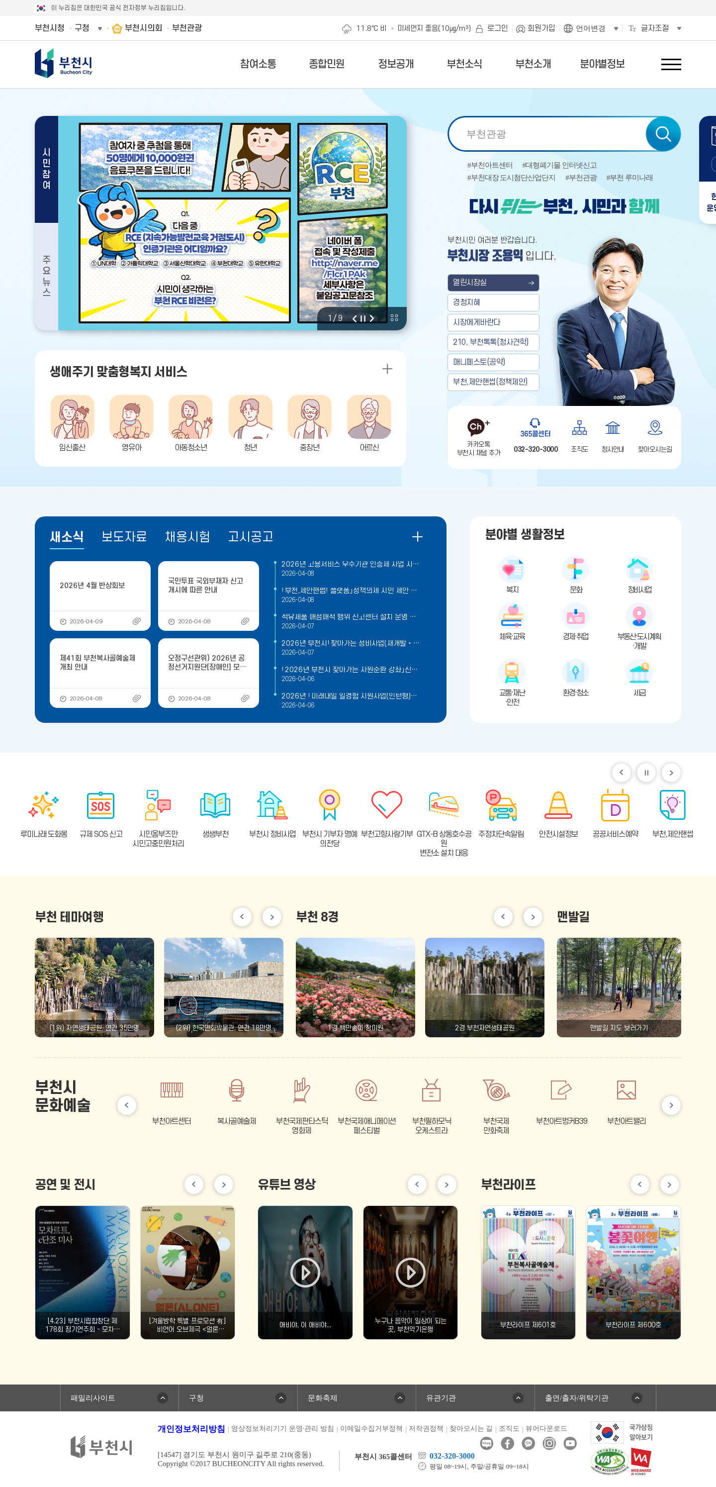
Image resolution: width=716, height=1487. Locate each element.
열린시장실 (470, 282)
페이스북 (507, 1443)
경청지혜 (466, 302)
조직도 (509, 1428)
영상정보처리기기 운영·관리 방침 (282, 1428)
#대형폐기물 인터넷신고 (560, 165)
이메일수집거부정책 (371, 1428)
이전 (354, 318)
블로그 (486, 1443)
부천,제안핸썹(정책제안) (490, 382)
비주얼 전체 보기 (394, 317)
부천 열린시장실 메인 (564, 294)
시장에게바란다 (476, 322)
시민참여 (46, 169)
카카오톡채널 (528, 1443)
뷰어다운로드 (546, 1428)
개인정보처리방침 (191, 1429)
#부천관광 (581, 178)
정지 (363, 318)
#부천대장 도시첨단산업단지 (511, 178)
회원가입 (541, 28)
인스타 (549, 1443)
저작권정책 (426, 1428)
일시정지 (646, 773)
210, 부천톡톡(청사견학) (491, 342)
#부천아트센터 (490, 165)
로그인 (497, 28)
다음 (372, 318)
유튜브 (570, 1443)
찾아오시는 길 (471, 1428)
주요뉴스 (46, 276)
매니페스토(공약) (479, 362)
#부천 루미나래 (630, 178)
